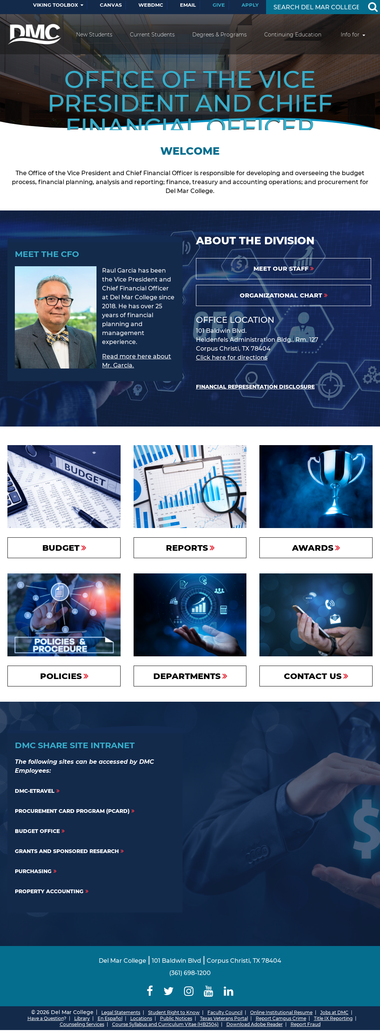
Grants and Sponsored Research (67, 851)
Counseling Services (82, 1024)
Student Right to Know (174, 1012)
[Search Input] (315, 7)
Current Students (152, 34)
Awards (312, 548)
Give (219, 5)
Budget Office (37, 831)
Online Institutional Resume (281, 1012)
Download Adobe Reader (254, 1024)
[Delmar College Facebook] (150, 991)
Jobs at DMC (334, 1012)
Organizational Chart (281, 295)
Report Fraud (306, 1024)
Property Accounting (49, 891)
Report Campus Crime (281, 1018)
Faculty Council (224, 1012)
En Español (110, 1018)
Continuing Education (292, 34)
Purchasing (33, 871)
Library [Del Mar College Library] (82, 1018)
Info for (350, 34)
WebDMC (150, 5)
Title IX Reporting (333, 1018)
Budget (60, 548)
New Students (94, 34)
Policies (61, 676)
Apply (250, 5)
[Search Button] (372, 7)
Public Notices (176, 1018)
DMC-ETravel (35, 791)
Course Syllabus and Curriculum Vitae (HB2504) (165, 1024)
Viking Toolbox (55, 5)
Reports (187, 548)
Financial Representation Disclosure (255, 386)
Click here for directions (232, 357)
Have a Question (45, 1018)
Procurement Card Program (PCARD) (72, 811)
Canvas (111, 5)
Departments (186, 676)
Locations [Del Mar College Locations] (141, 1018)
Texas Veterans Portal (224, 1018)
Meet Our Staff (280, 268)
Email (188, 5)
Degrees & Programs (219, 34)
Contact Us (312, 676)
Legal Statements (120, 1012)
